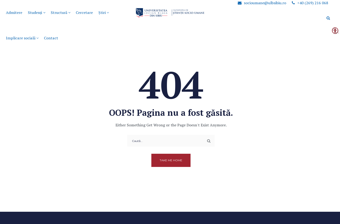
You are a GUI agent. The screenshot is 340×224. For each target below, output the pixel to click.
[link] (84, 12)
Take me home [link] (171, 160)
